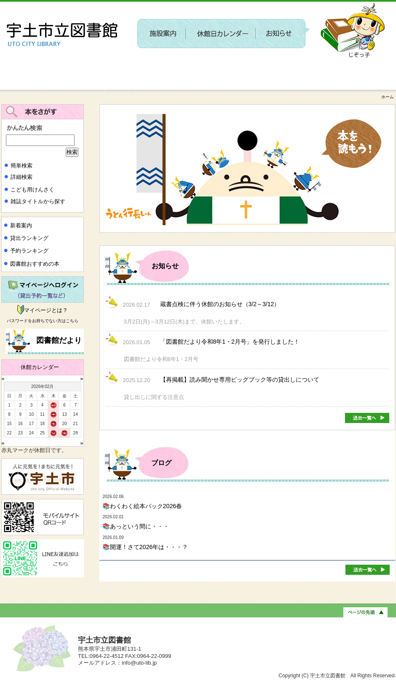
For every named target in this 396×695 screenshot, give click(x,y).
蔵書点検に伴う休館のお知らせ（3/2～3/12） (220, 304)
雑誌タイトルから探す (38, 201)
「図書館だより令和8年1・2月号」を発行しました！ (230, 341)
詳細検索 (21, 177)
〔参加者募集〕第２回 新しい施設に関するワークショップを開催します (239, 65)
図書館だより (58, 340)
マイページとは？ (46, 310)
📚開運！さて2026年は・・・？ (145, 547)
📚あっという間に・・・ (135, 526)
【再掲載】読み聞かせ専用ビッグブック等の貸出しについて (239, 379)
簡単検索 (21, 165)
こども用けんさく (32, 189)
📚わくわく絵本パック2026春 (142, 506)
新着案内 (21, 225)
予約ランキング (29, 251)
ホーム (387, 96)
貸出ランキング (29, 238)
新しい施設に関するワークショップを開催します (69, 87)
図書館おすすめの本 (34, 264)
